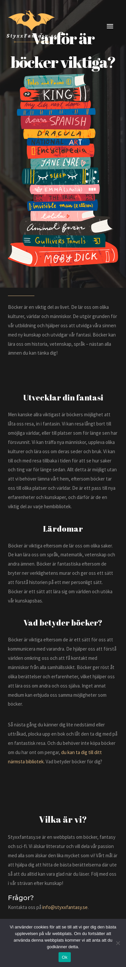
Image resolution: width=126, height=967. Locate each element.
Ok (64, 957)
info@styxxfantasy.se (65, 907)
